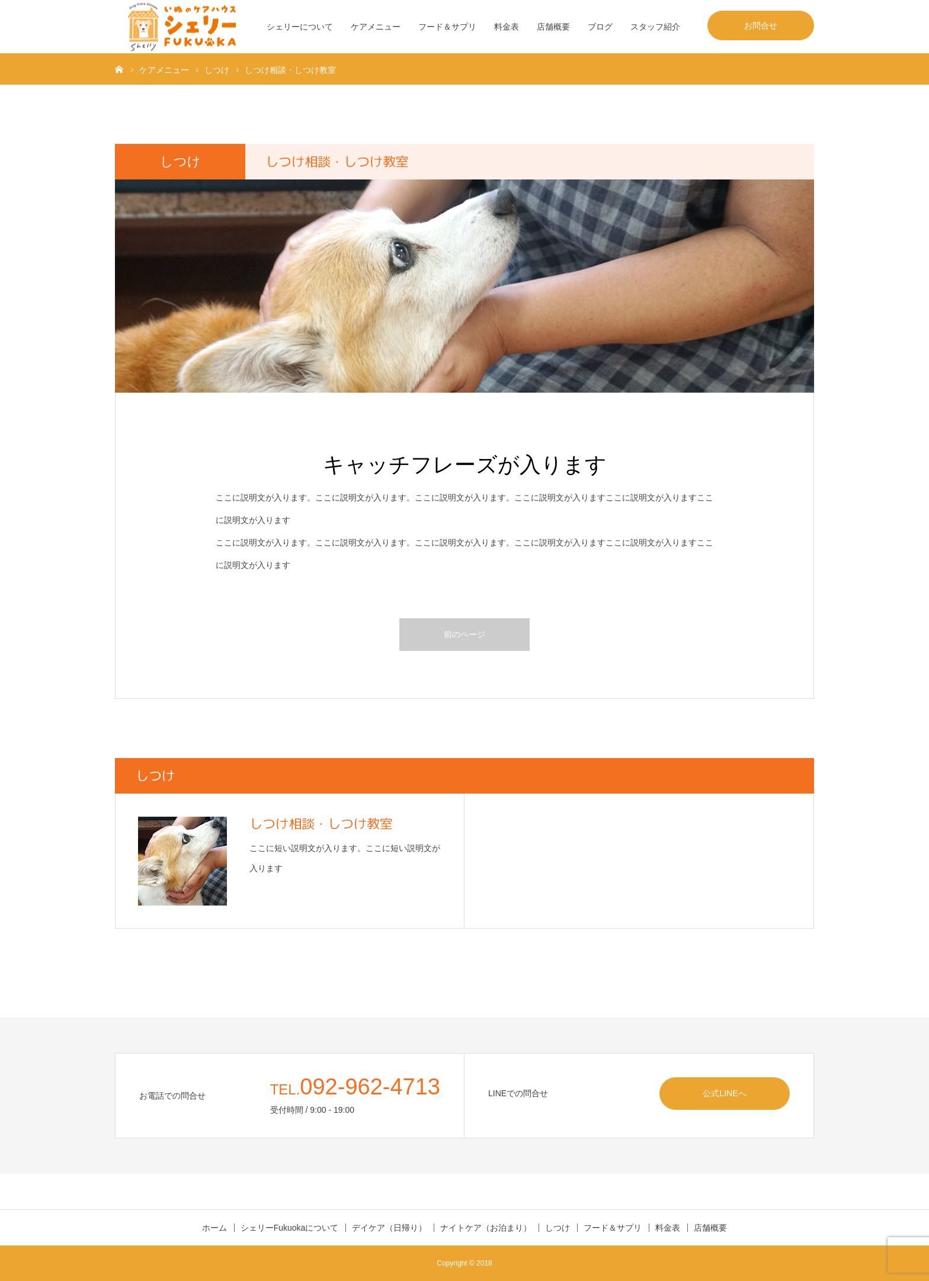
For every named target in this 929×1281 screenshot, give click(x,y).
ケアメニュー (376, 26)
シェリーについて (300, 26)
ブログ (600, 26)
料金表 (506, 26)
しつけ (557, 1228)
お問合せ (760, 25)
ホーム (214, 1228)
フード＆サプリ (447, 26)
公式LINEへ (724, 1093)
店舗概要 (553, 26)
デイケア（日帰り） (389, 1228)
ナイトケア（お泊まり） (485, 1228)
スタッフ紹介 (655, 26)
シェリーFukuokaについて (290, 1228)
